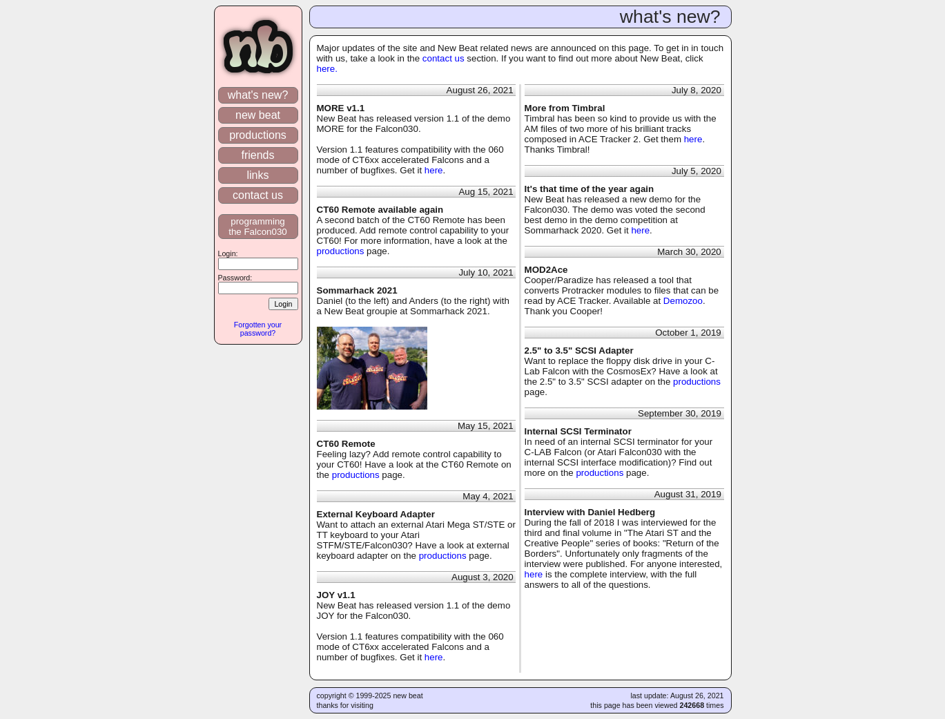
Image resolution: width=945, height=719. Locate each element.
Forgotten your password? (258, 328)
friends (258, 155)
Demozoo (683, 301)
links (257, 175)
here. (327, 69)
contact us (258, 195)
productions (258, 135)
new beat (258, 115)
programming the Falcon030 (258, 226)
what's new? (257, 95)
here (434, 170)
